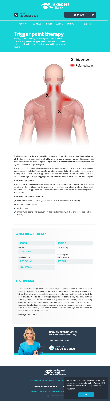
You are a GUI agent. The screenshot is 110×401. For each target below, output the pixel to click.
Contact (71, 23)
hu (85, 24)
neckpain (23, 243)
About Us (24, 23)
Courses (60, 23)
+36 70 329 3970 (28, 15)
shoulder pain (26, 267)
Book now (79, 14)
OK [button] (86, 395)
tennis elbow (25, 251)
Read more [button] (71, 389)
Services (38, 23)
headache (62, 243)
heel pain (62, 261)
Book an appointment (59, 340)
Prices (49, 23)
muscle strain (26, 261)
